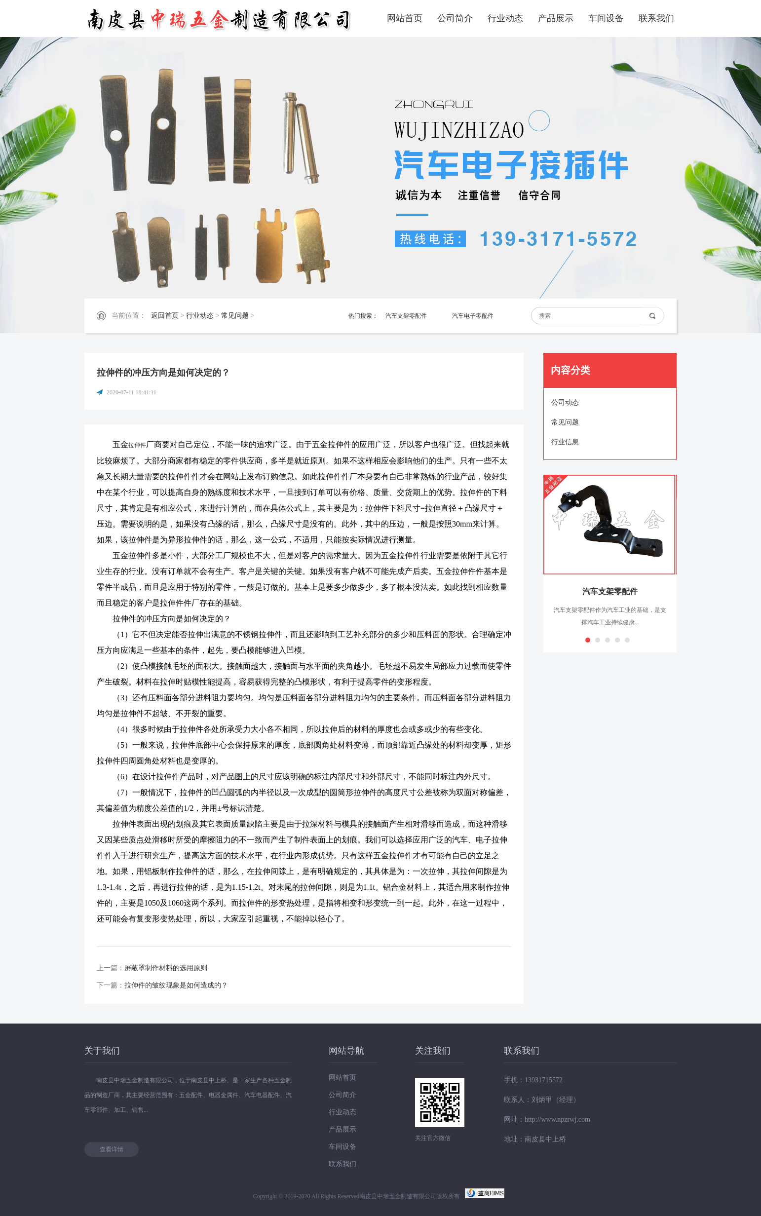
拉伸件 (137, 445)
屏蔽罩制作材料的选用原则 (165, 968)
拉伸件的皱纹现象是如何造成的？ (176, 985)
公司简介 (455, 18)
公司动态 (565, 402)
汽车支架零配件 (406, 315)
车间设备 (606, 18)
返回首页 (165, 315)
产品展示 (555, 18)
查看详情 (111, 1149)
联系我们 (656, 18)
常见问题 (235, 315)
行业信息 (565, 442)
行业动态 (505, 18)
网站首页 (404, 18)
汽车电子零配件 (473, 315)
